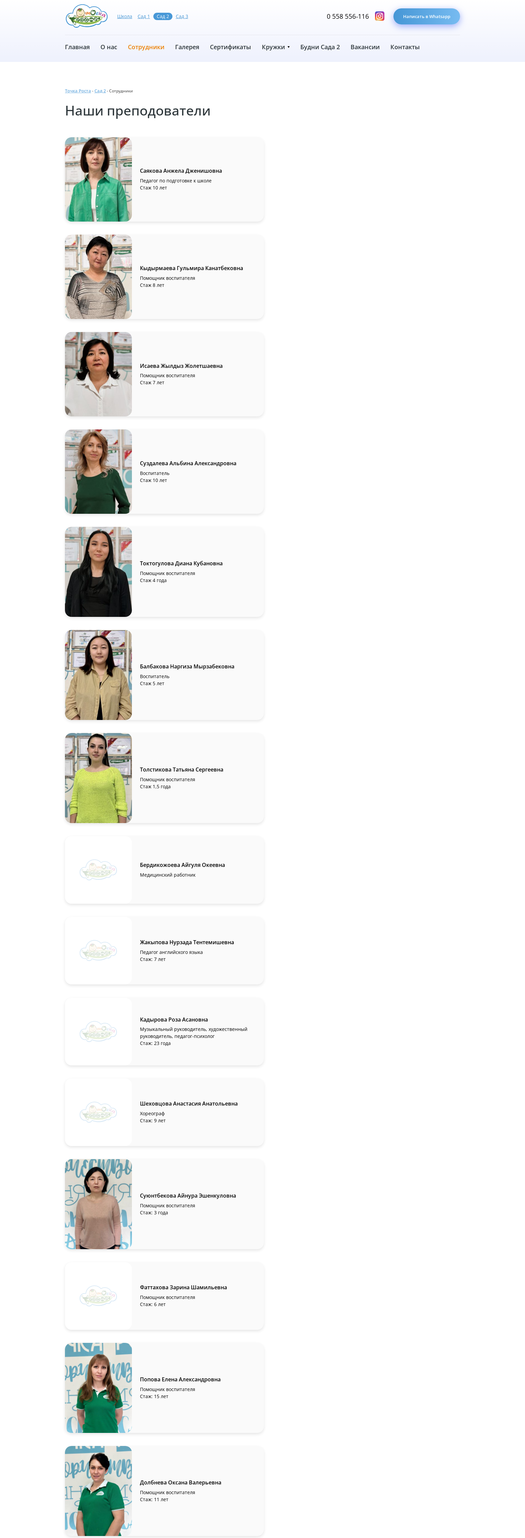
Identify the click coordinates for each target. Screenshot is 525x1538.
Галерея (187, 47)
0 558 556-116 (343, 16)
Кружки (273, 47)
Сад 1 (144, 16)
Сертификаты (230, 47)
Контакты (405, 47)
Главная (77, 47)
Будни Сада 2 (320, 47)
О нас (108, 47)
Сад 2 (163, 16)
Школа (124, 16)
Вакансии (365, 47)
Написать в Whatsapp (424, 16)
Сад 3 (182, 16)
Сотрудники (146, 47)
